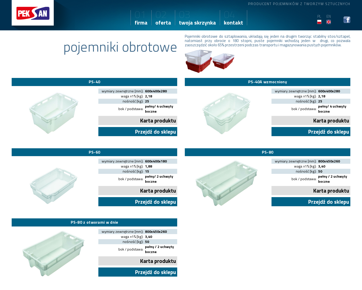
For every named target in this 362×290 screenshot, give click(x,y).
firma (141, 18)
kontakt (233, 18)
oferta (163, 18)
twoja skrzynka (197, 18)
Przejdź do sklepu (155, 132)
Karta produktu (158, 120)
